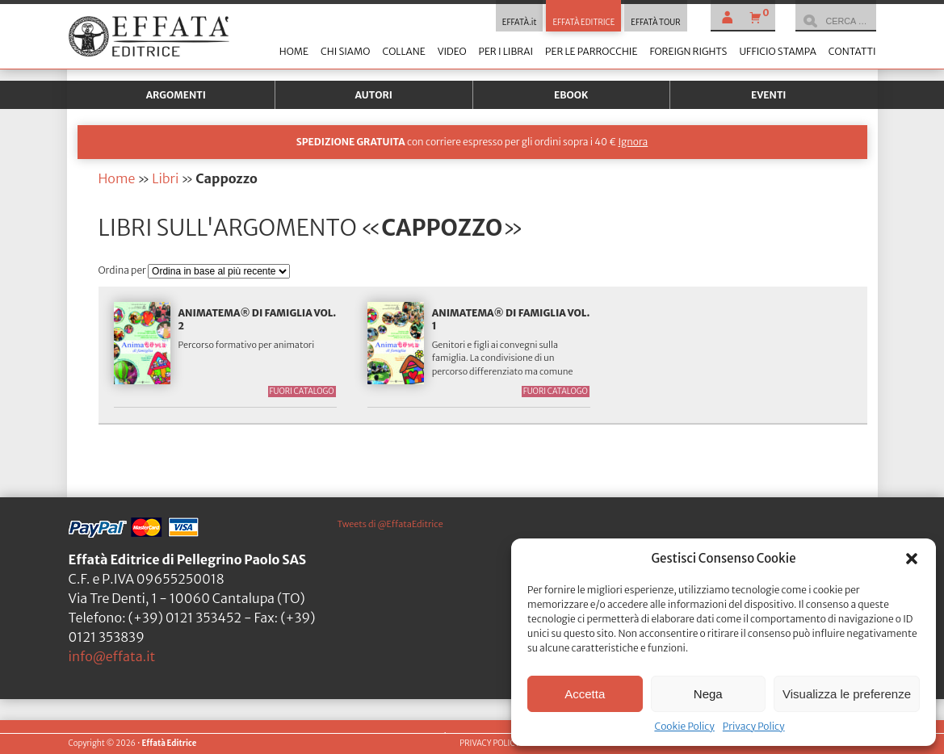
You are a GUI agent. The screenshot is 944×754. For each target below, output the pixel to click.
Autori (373, 95)
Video (452, 51)
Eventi (769, 95)
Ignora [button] (633, 142)
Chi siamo (345, 51)
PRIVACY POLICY (489, 743)
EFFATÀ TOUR (655, 22)
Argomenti (176, 95)
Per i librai (505, 51)
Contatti (852, 51)
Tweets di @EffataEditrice (390, 524)
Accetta (584, 694)
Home (293, 51)
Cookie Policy (684, 726)
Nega (708, 694)
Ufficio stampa (777, 51)
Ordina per (124, 270)
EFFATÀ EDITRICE (583, 22)
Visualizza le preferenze (846, 694)
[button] (912, 559)
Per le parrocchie (591, 51)
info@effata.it (112, 656)
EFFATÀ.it (519, 22)
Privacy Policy (754, 726)
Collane (403, 51)
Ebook (571, 95)
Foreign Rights (688, 51)
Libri (165, 178)
